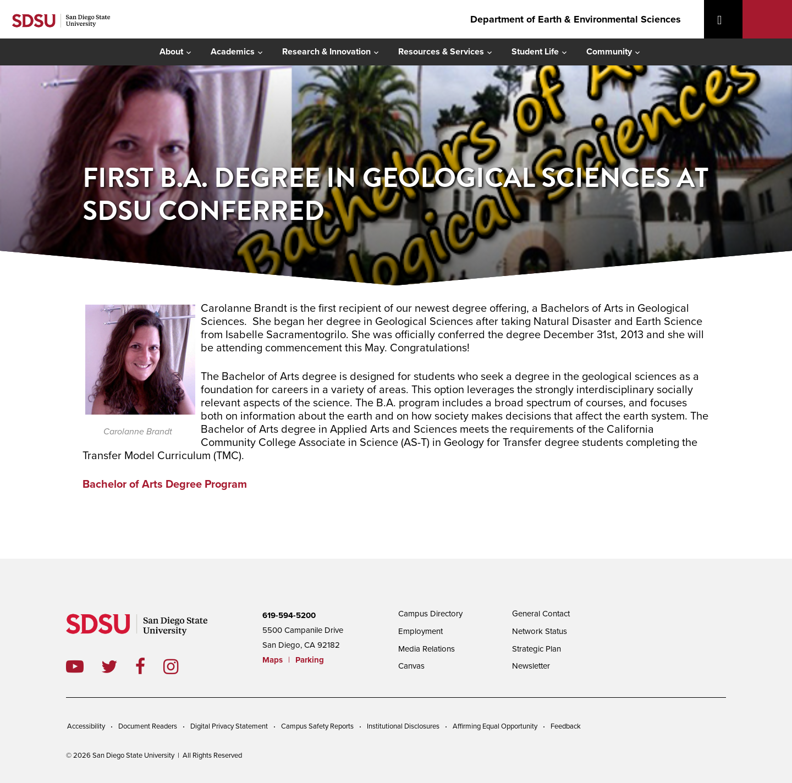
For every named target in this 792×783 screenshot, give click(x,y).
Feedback (566, 726)
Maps (272, 660)
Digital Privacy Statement (229, 726)
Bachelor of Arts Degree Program (164, 484)
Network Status (539, 631)
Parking (309, 660)
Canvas (411, 666)
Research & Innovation (326, 51)
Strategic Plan (536, 649)
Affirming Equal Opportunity (495, 726)
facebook (149, 666)
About (171, 51)
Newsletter (531, 666)
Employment (420, 631)
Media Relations (426, 649)
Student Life (535, 51)
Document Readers (147, 726)
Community (609, 51)
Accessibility (86, 726)
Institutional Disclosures (403, 726)
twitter (118, 666)
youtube (75, 666)
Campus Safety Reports (317, 726)
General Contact (541, 614)
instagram (179, 666)
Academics (233, 51)
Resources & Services (441, 51)
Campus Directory (430, 614)
